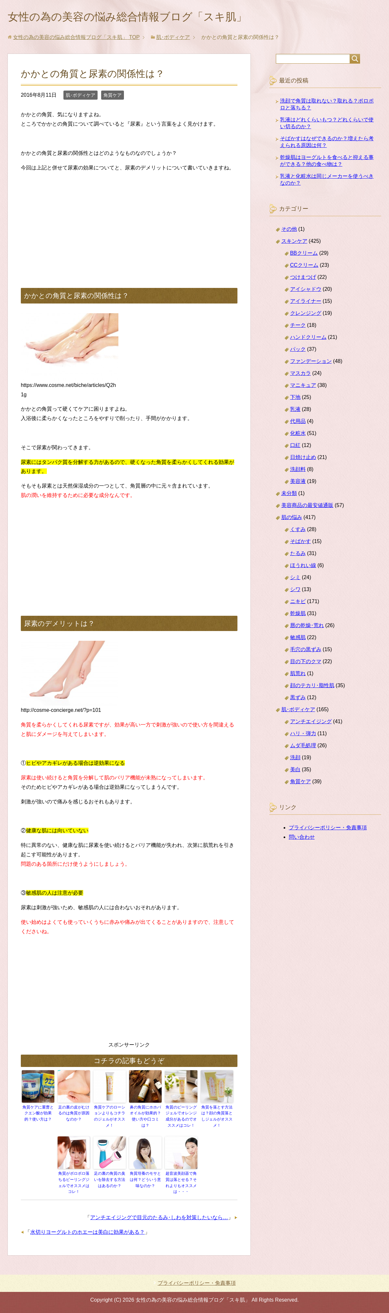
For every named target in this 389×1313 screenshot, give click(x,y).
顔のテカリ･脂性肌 (312, 686)
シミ (295, 578)
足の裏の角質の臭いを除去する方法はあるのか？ (109, 1180)
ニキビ (298, 602)
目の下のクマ (305, 662)
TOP (76, 38)
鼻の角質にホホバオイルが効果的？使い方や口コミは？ (145, 1117)
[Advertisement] (129, 224)
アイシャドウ (305, 290)
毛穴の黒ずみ (305, 650)
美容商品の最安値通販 (307, 506)
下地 (295, 398)
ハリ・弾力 (303, 734)
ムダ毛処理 (303, 746)
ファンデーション (311, 362)
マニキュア (303, 386)
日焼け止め (303, 458)
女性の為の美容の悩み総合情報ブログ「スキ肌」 (138, 17)
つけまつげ (303, 278)
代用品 (298, 422)
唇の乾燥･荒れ (307, 626)
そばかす (300, 542)
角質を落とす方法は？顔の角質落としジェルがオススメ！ (217, 1117)
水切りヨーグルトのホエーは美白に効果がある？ (87, 1231)
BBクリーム (304, 254)
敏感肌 (298, 638)
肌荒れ (298, 674)
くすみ (298, 530)
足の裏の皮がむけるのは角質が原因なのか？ (73, 1114)
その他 (289, 230)
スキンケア (294, 242)
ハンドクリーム (308, 338)
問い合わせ (302, 838)
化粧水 (298, 434)
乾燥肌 (298, 614)
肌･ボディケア (80, 96)
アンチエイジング (311, 722)
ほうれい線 (303, 566)
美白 (295, 771)
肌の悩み (291, 518)
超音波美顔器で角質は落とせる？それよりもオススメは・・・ (181, 1183)
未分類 (289, 494)
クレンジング (305, 314)
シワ (295, 590)
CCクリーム (304, 266)
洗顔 (295, 759)
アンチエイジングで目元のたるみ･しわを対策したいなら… (159, 1217)
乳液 (295, 410)
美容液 (298, 482)
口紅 (295, 446)
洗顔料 (298, 470)
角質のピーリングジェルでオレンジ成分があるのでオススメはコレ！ (181, 1117)
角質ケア (112, 96)
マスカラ (300, 374)
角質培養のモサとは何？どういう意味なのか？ (145, 1180)
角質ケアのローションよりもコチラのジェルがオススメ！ (109, 1117)
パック (298, 350)
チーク (298, 326)
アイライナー (305, 302)
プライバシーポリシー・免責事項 (328, 829)
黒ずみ (298, 698)
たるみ (298, 554)
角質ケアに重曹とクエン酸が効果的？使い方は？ (38, 1114)
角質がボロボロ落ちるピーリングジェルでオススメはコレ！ (73, 1183)
